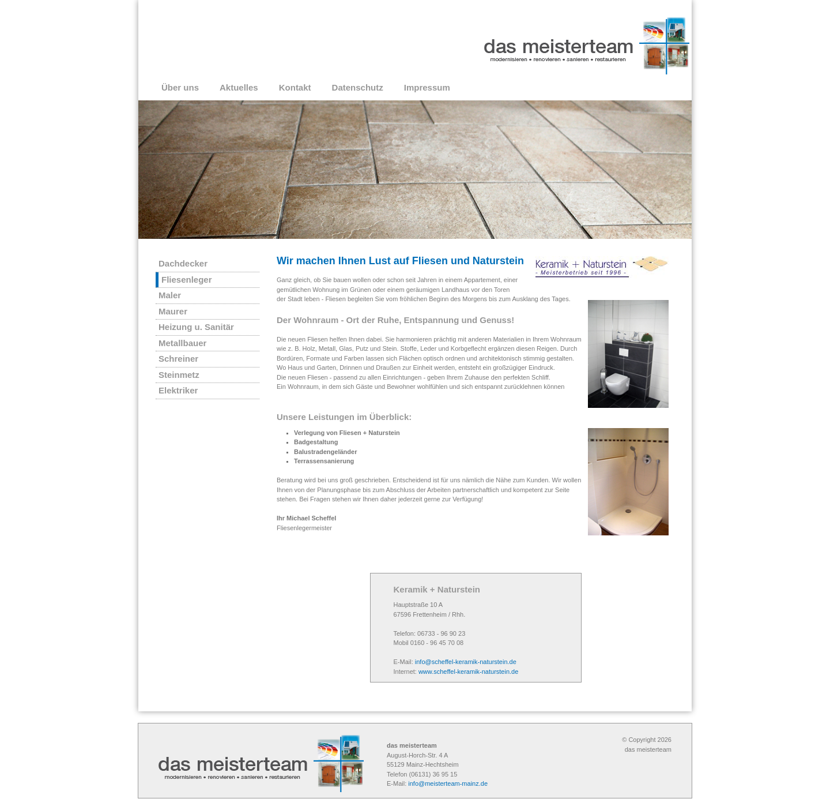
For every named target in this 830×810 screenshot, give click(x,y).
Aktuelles (239, 87)
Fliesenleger (186, 279)
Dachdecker (183, 263)
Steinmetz (179, 375)
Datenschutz (357, 87)
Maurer (173, 311)
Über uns (180, 87)
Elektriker (178, 390)
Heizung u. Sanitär (196, 327)
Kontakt (295, 87)
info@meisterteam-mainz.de (448, 783)
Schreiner (178, 358)
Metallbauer (182, 343)
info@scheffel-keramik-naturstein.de (465, 661)
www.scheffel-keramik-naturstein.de (468, 671)
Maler (170, 295)
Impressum (427, 87)
